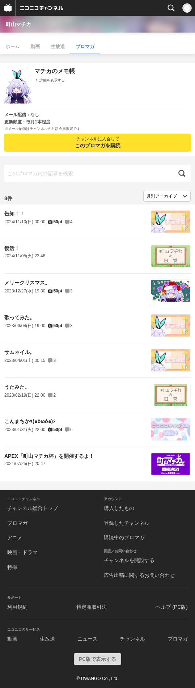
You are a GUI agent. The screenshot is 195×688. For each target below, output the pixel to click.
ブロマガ (85, 46)
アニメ (14, 537)
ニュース (87, 639)
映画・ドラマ (22, 552)
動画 (35, 46)
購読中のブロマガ (124, 537)
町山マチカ (18, 24)
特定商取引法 (91, 607)
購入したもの (119, 508)
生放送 (58, 46)
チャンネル (132, 639)
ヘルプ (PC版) (172, 607)
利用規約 (17, 607)
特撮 (12, 567)
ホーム (12, 46)
